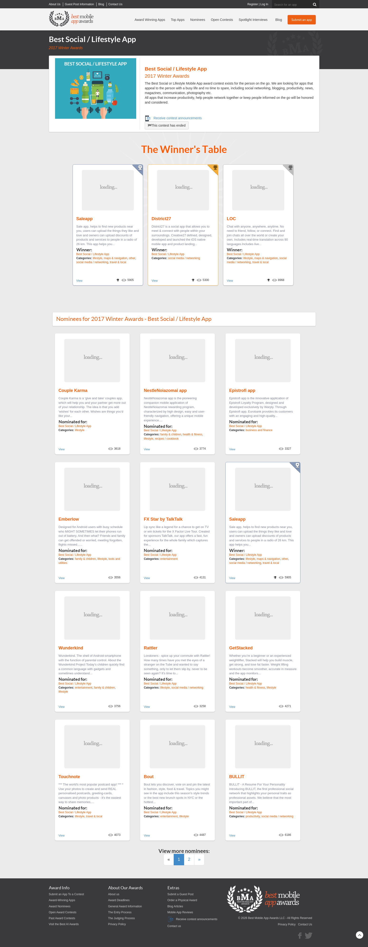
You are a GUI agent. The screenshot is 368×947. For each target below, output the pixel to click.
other (132, 258)
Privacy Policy (117, 924)
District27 (161, 218)
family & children (170, 434)
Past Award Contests (62, 918)
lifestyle (97, 258)
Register (252, 4)
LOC (231, 218)
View (79, 280)
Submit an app (301, 20)
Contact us (174, 926)
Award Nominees (59, 906)
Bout (149, 776)
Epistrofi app (242, 390)
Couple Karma (73, 390)
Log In (264, 4)
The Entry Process (120, 912)
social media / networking (92, 262)
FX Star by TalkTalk (163, 519)
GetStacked (241, 648)
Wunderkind (71, 648)
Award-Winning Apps (62, 900)
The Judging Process (121, 918)
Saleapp (84, 218)
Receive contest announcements (173, 118)
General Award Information (125, 906)
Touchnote (69, 776)
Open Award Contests (63, 912)
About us (113, 894)
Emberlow (69, 519)
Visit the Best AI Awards (64, 924)
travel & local (118, 262)
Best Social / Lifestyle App (92, 254)
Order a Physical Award (182, 900)
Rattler (150, 648)
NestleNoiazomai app (165, 390)
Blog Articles (175, 906)
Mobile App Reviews (180, 912)
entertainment (169, 559)
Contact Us (305, 924)
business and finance (259, 430)
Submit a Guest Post (181, 894)
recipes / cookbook (167, 438)
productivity (253, 816)
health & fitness (192, 434)
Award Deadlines (119, 900)
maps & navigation (115, 258)
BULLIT (236, 776)
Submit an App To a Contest (66, 894)
